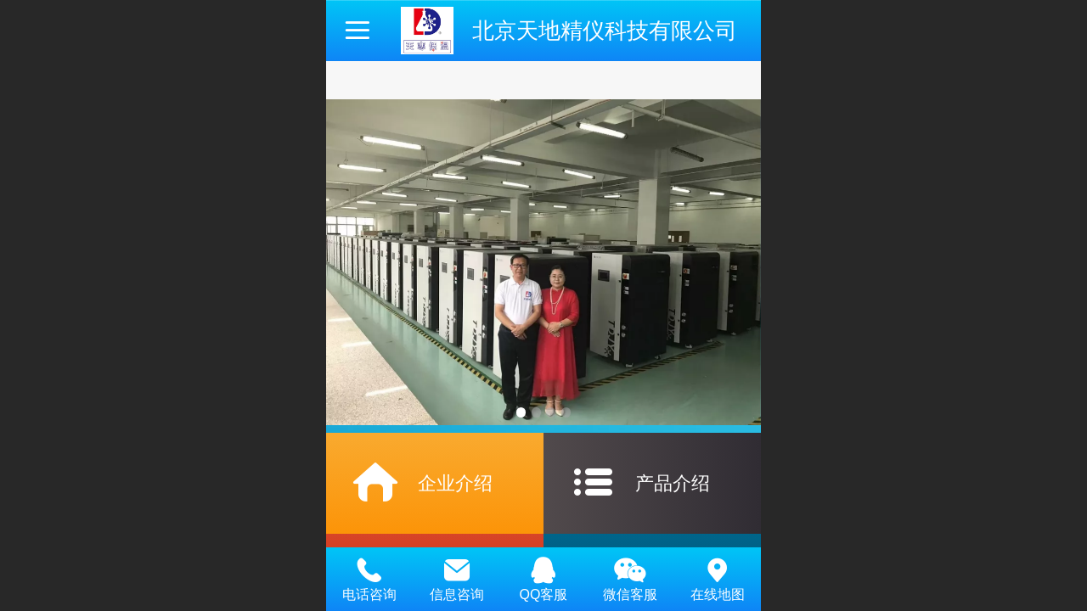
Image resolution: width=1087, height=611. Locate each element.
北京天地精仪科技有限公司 (604, 30)
